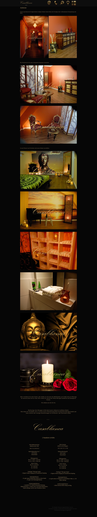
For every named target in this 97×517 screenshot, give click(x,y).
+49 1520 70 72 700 (62, 448)
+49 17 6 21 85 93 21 (34, 448)
